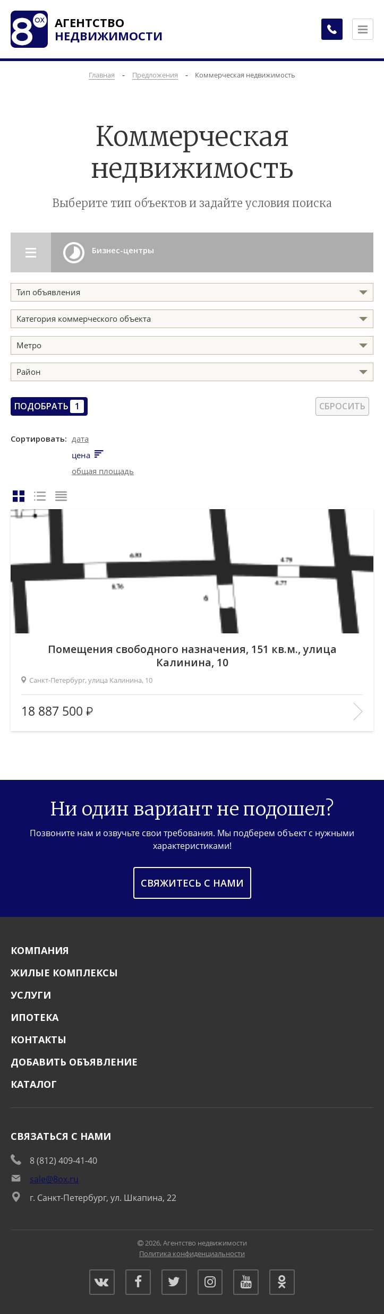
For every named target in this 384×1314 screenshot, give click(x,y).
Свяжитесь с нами (192, 881)
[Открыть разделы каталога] (32, 252)
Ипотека (34, 1016)
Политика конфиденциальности (192, 1252)
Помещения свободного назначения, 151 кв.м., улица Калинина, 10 (192, 654)
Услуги (31, 993)
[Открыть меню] (362, 29)
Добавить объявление (74, 1060)
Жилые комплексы (64, 971)
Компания (40, 949)
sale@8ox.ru (54, 1178)
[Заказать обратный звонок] (331, 29)
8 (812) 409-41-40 (63, 1159)
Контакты (38, 1038)
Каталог (34, 1083)
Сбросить (342, 406)
